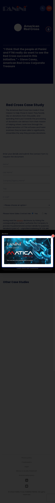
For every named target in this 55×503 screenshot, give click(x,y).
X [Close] (53, 235)
